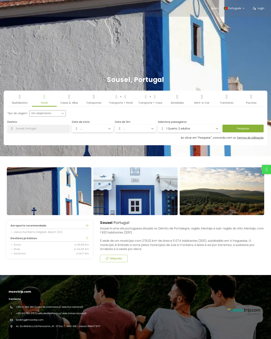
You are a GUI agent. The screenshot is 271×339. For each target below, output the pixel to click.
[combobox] (38, 128)
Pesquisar (243, 128)
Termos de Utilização (250, 138)
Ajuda (214, 8)
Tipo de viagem (17, 113)
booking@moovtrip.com (29, 319)
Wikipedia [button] (114, 258)
